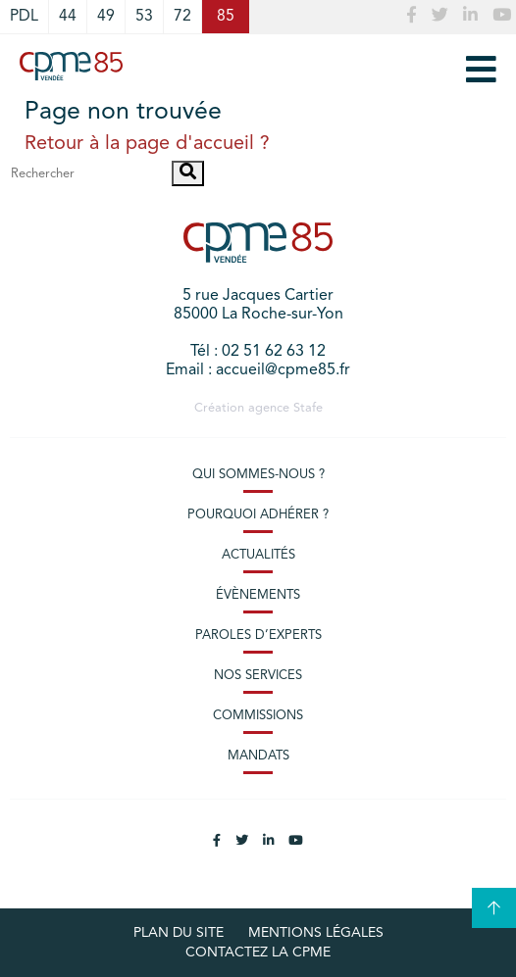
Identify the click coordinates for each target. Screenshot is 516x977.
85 (225, 16)
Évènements (258, 595)
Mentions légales (316, 933)
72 (182, 16)
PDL (24, 16)
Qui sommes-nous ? (258, 474)
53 (144, 16)
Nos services (258, 675)
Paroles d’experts (258, 635)
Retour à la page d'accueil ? (147, 144)
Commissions (258, 715)
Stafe (308, 408)
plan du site (178, 933)
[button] (188, 173)
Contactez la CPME (258, 952)
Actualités (258, 555)
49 (106, 16)
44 (68, 16)
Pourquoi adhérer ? (258, 515)
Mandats (258, 756)
